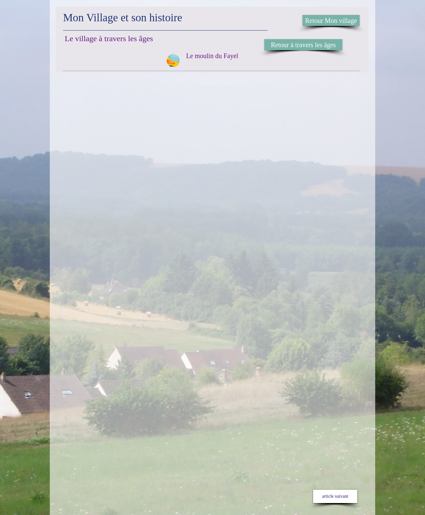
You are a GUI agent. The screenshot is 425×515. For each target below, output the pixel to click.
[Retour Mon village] (331, 20)
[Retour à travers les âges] (303, 44)
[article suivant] (335, 496)
